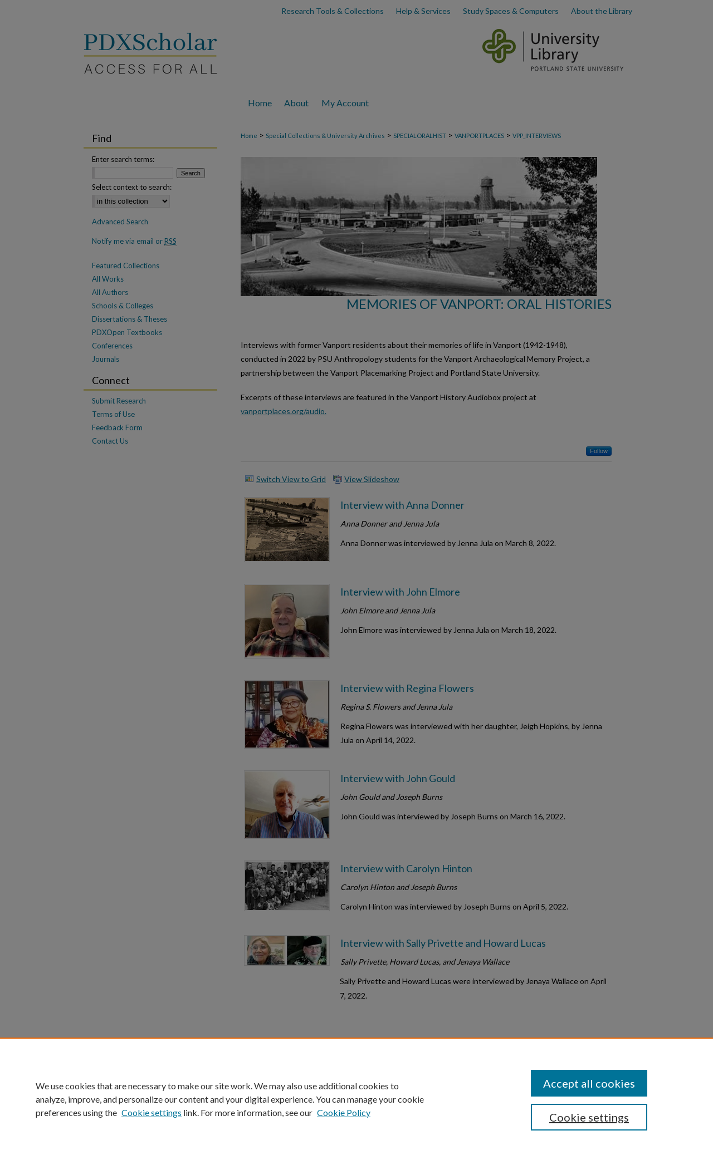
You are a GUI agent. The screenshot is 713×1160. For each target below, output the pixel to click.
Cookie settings (151, 1112)
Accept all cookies (589, 1083)
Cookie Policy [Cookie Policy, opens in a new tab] (343, 1112)
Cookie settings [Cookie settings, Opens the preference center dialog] (589, 1117)
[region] (356, 1099)
